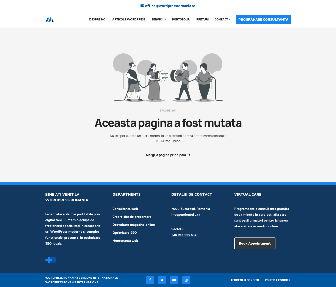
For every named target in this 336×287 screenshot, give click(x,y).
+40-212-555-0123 (184, 234)
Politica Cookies (277, 280)
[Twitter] (162, 280)
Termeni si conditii (245, 280)
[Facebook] (150, 280)
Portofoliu (181, 19)
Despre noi (97, 19)
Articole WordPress (128, 19)
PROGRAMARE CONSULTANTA (263, 19)
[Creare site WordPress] (50, 19)
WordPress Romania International (72, 282)
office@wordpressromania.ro (170, 6)
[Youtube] (174, 280)
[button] (165, 19)
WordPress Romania (61, 277)
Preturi (202, 19)
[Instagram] (186, 280)
